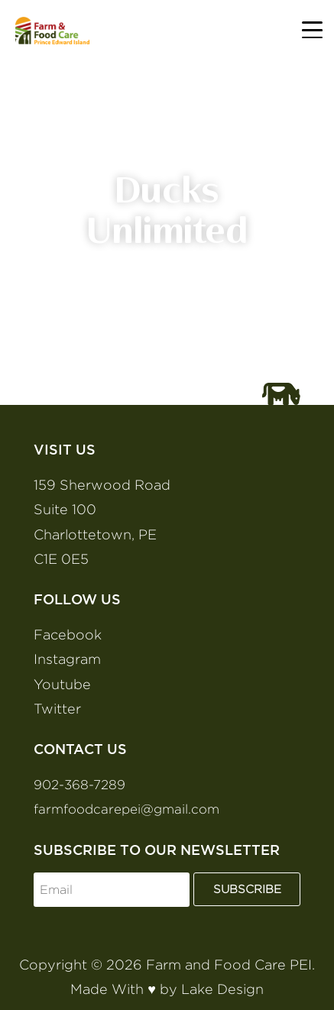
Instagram (67, 659)
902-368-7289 (79, 784)
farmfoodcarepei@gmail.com (126, 809)
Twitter (57, 708)
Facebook (68, 634)
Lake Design (222, 989)
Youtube (62, 684)
